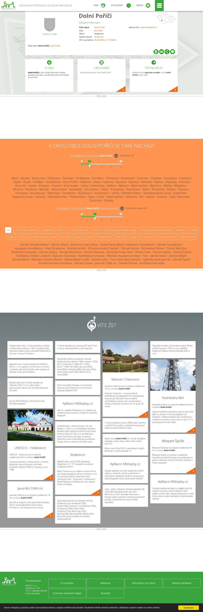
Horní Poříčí (99, 27)
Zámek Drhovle (128, 263)
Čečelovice (53, 178)
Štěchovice (53, 193)
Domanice (112, 178)
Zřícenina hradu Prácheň (103, 248)
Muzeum (150, 236)
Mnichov (18, 189)
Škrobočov (158, 189)
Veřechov (131, 197)
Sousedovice (37, 193)
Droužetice (170, 178)
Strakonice (99, 36)
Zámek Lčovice (83, 263)
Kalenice (108, 182)
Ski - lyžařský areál (79, 230)
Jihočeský (98, 30)
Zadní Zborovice (179, 197)
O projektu (67, 583)
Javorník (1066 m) (105, 263)
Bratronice (38, 178)
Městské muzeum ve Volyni (124, 256)
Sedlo (145, 189)
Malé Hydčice (139, 185)
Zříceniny (23, 236)
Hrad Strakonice (55, 248)
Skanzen (97, 230)
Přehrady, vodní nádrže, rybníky (121, 230)
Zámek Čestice (182, 252)
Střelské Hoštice (131, 193)
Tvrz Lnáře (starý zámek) (125, 259)
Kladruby (171, 182)
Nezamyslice (59, 189)
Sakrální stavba (187, 236)
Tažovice (40, 197)
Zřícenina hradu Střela (84, 244)
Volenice (162, 197)
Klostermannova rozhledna (55, 263)
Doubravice (128, 178)
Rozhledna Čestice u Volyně (33, 256)
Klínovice (184, 182)
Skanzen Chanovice (64, 256)
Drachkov (143, 178)
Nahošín (44, 189)
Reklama (105, 583)
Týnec (91, 197)
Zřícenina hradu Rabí (120, 252)
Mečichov (155, 185)
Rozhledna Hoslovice (24, 252)
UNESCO (61, 230)
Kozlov (33, 185)
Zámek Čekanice (94, 252)
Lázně (89, 236)
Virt (141, 197)
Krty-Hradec (71, 185)
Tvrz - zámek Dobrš (154, 256)
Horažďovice (53, 182)
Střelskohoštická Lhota (157, 193)
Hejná (16, 182)
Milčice (168, 185)
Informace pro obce (143, 583)
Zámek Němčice (176, 248)
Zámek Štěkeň (178, 256)
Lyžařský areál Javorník (156, 259)
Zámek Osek (142, 252)
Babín (15, 178)
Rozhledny (181, 230)
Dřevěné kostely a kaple (44, 236)
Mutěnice (31, 189)
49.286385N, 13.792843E (105, 40)
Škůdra (171, 189)
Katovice (134, 182)
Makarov (123, 185)
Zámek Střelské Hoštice (34, 244)
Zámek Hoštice (162, 252)
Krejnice (56, 185)
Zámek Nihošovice (70, 252)
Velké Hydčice (114, 197)
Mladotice (180, 185)
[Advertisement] (101, 118)
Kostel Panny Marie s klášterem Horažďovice (127, 244)
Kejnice (159, 182)
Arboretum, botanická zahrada (156, 230)
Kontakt (105, 593)
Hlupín (27, 182)
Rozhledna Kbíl (76, 248)
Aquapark (47, 230)
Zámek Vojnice (130, 248)
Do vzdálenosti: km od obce (91, 155)
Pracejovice (117, 189)
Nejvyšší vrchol (104, 236)
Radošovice (133, 189)
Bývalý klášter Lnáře (77, 259)
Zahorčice (96, 200)
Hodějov (38, 182)
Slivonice (183, 189)
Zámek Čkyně (181, 259)
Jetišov (97, 182)
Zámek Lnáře (99, 259)
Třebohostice (77, 197)
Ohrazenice (91, 189)
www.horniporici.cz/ (148, 27)
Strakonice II (101, 193)
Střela (115, 193)
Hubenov (85, 182)
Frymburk (185, 178)
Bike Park (120, 236)
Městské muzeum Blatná (46, 259)
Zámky (11, 236)
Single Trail (135, 236)
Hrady (194, 230)
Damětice (98, 178)
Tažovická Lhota (57, 197)
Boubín (25, 178)
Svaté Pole (179, 193)
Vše (8, 230)
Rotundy (65, 236)
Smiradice (21, 193)
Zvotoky (108, 200)
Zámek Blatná (20, 259)
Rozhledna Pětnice (152, 248)
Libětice (111, 185)
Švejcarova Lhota (22, 197)
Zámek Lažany (48, 252)
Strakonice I (85, 193)
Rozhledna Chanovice (91, 256)
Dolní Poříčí (95, 16)
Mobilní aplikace (181, 583)
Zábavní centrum (167, 236)
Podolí (104, 189)
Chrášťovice (82, 178)
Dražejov (156, 178)
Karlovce (121, 182)
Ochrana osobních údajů (67, 593)
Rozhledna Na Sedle (152, 263)
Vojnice (150, 197)
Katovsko (146, 182)
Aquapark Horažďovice (29, 248)
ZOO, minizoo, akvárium (26, 230)
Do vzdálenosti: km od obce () (87, 208)
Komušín (20, 185)
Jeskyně (77, 236)
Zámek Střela (59, 244)
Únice (100, 197)
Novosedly (75, 189)
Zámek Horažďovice (169, 244)
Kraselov (44, 185)
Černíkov (67, 178)
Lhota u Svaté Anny (92, 185)
